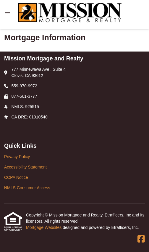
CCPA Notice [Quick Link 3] (16, 177)
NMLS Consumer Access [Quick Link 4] (27, 187)
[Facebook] (141, 239)
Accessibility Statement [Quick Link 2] (25, 167)
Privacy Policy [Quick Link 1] (17, 156)
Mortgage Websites (44, 227)
